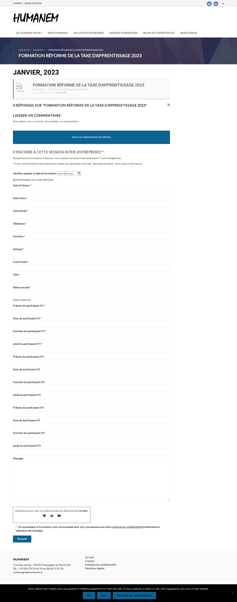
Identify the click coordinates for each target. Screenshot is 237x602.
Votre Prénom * (22, 185)
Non (103, 595)
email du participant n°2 (27, 394)
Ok (89, 595)
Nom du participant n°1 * (27, 318)
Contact (89, 560)
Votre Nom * (20, 198)
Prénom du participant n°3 (28, 407)
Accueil (89, 557)
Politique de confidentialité (100, 564)
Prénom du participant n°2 (28, 356)
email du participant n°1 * (27, 343)
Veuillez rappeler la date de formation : (35, 173)
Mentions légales (94, 568)
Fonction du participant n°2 (29, 382)
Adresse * (18, 249)
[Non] (232, 593)
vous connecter (35, 121)
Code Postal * (21, 261)
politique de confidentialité (126, 526)
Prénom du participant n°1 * (29, 305)
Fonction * (19, 236)
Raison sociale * (22, 287)
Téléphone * (19, 223)
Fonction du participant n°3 (29, 432)
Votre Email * (20, 210)
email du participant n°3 (27, 445)
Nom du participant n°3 (26, 420)
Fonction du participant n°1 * (29, 331)
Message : (18, 458)
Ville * (16, 274)
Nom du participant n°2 (26, 369)
